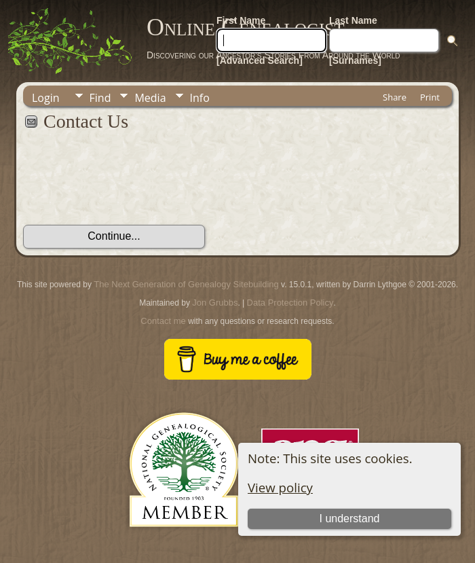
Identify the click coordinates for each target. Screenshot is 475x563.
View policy (280, 487)
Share (394, 97)
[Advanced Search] (259, 60)
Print (430, 97)
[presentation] (126, 185)
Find (100, 97)
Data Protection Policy (290, 302)
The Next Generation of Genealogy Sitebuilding (186, 284)
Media (150, 97)
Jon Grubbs (215, 302)
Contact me (162, 321)
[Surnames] (355, 60)
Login (46, 97)
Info (200, 97)
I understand (350, 518)
